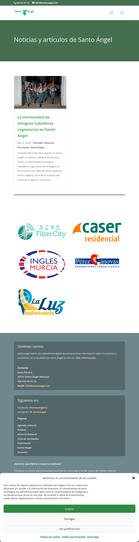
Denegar (69, 519)
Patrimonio (24, 443)
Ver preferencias (69, 529)
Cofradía (38, 142)
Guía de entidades (28, 438)
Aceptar (69, 509)
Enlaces (22, 429)
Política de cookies (50, 536)
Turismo (22, 452)
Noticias (49, 142)
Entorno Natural (27, 434)
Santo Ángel (37, 147)
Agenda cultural (27, 425)
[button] (133, 478)
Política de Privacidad (73, 536)
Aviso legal (93, 536)
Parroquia (23, 147)
